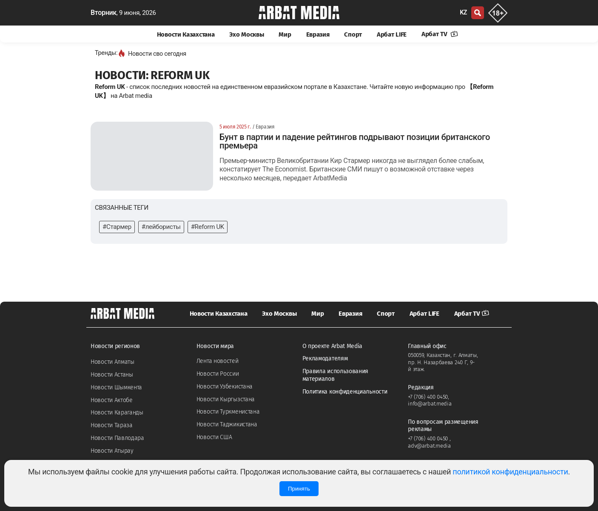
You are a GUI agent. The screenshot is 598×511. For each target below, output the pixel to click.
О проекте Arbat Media (332, 346)
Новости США (214, 437)
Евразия (318, 34)
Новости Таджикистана (226, 424)
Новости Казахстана (186, 34)
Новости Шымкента (116, 387)
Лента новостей (217, 361)
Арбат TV (439, 34)
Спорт (353, 34)
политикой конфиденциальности (510, 471)
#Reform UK (207, 227)
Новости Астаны (112, 374)
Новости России (217, 373)
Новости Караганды (117, 412)
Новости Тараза (112, 425)
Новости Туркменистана (228, 411)
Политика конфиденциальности (344, 391)
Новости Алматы (112, 361)
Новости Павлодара (117, 438)
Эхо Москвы (246, 34)
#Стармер (117, 227)
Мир (285, 34)
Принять (299, 488)
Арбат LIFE (392, 34)
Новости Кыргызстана (225, 399)
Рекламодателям (325, 358)
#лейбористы (161, 227)
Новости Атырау (112, 450)
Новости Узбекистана (224, 386)
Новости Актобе (112, 400)
